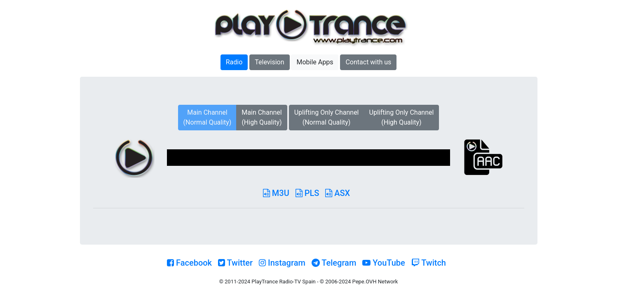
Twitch (428, 263)
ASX (337, 193)
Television (269, 62)
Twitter (235, 263)
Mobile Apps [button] (314, 62)
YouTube (383, 263)
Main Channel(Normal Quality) (207, 117)
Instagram (282, 263)
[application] (308, 157)
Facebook (189, 263)
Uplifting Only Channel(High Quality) (401, 117)
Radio (234, 62)
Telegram (334, 263)
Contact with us (368, 62)
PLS (307, 193)
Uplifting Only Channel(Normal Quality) (326, 117)
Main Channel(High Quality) (262, 117)
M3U (276, 193)
